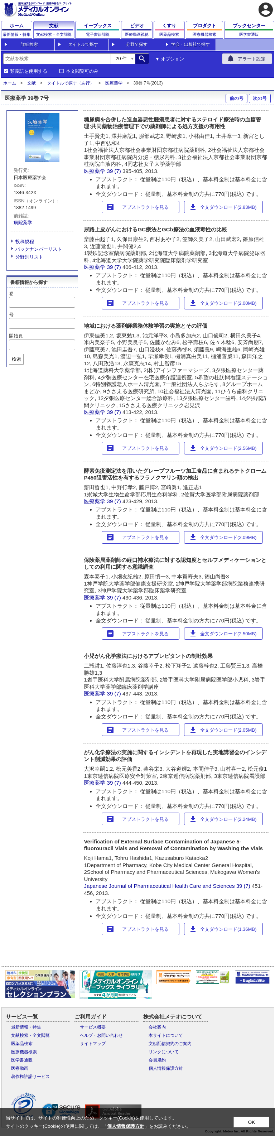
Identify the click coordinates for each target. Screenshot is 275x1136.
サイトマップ (93, 1043)
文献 (31, 83)
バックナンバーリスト (38, 249)
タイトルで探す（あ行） (70, 83)
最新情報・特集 (26, 1027)
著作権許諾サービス (30, 1076)
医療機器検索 (24, 1051)
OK (251, 1122)
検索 (16, 359)
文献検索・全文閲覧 (30, 1035)
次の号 (260, 98)
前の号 (236, 98)
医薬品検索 (22, 1043)
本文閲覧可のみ (82, 71)
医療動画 (19, 1068)
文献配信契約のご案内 (170, 1043)
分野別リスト (29, 257)
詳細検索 (29, 44)
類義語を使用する (28, 71)
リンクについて (164, 1051)
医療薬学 (113, 83)
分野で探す (137, 44)
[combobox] (57, 58)
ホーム (9, 83)
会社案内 (157, 1027)
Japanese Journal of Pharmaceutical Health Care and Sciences (159, 886)
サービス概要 (93, 1027)
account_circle (265, 9)
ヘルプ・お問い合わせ (101, 1035)
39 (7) (114, 171)
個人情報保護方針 (166, 1068)
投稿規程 (24, 241)
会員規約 (157, 1060)
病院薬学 (23, 222)
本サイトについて (166, 1035)
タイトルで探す (83, 44)
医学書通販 (22, 1060)
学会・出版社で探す (190, 44)
